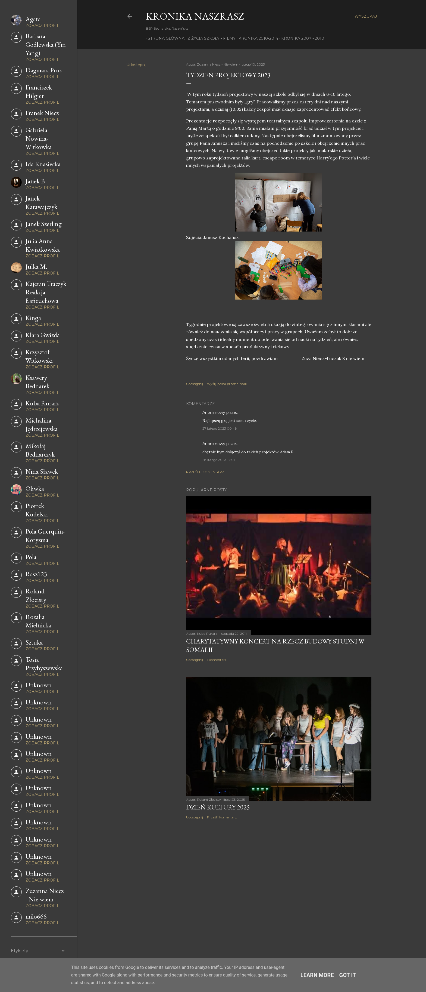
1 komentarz (217, 660)
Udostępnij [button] (136, 64)
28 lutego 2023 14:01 (218, 460)
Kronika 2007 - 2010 (300, 38)
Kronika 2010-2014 (256, 38)
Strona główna (164, 38)
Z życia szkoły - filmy (210, 38)
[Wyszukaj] (366, 16)
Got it (347, 975)
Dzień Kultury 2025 (218, 807)
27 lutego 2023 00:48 (219, 428)
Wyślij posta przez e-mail (227, 384)
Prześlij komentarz (205, 472)
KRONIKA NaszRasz (195, 16)
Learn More (317, 975)
